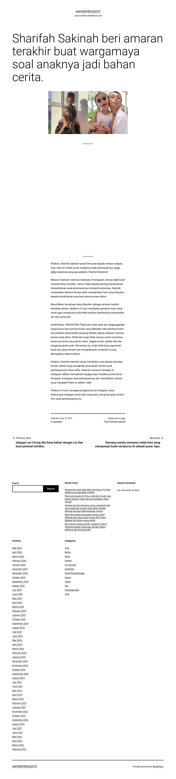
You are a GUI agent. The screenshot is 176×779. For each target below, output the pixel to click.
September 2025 (20, 581)
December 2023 (20, 661)
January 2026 (19, 565)
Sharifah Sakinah (118, 421)
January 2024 (19, 657)
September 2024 (20, 623)
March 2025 (18, 606)
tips (66, 586)
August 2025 (18, 586)
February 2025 (19, 611)
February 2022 (19, 749)
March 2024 (18, 648)
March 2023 (18, 699)
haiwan (68, 560)
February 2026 (19, 560)
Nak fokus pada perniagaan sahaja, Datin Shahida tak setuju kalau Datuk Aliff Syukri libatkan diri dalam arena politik (85, 517)
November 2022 (20, 711)
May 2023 (17, 690)
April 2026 (17, 552)
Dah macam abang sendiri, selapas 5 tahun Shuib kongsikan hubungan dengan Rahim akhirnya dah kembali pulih (86, 527)
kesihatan (69, 569)
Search (15, 483)
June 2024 (17, 636)
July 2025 (17, 590)
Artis (123, 418)
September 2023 (20, 674)
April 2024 (17, 644)
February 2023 (19, 703)
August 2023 (18, 678)
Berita (68, 552)
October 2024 (18, 619)
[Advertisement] (88, 162)
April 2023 (17, 695)
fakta (67, 556)
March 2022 (18, 745)
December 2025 (20, 569)
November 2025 (20, 573)
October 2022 (18, 716)
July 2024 (17, 632)
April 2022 (17, 741)
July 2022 (17, 728)
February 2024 (19, 653)
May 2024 (17, 640)
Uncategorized (72, 590)
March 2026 (18, 556)
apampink (57, 421)
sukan (68, 581)
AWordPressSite (88, 11)
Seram (68, 577)
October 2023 (18, 669)
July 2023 (17, 682)
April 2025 (17, 602)
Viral (67, 594)
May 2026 (17, 548)
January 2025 (19, 615)
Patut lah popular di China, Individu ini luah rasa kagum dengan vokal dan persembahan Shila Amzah (88, 499)
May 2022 (17, 736)
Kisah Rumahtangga (74, 573)
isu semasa (70, 565)
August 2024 (18, 627)
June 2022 (17, 732)
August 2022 (18, 724)
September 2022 (20, 720)
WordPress (158, 766)
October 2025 (18, 577)
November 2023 (20, 665)
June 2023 (17, 686)
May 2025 (17, 598)
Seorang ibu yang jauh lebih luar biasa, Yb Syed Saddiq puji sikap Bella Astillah (87, 491)
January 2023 (19, 707)
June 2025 (17, 594)
